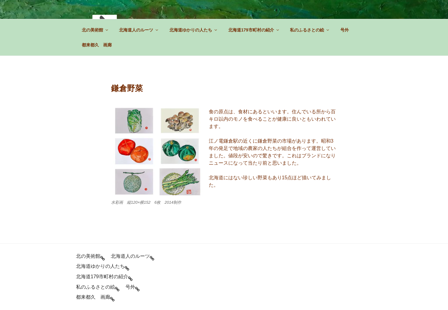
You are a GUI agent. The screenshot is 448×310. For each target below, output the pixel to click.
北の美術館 (95, 29)
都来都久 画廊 (97, 44)
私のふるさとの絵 (310, 29)
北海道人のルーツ (139, 29)
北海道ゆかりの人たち (193, 29)
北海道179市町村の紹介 (254, 29)
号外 (344, 29)
